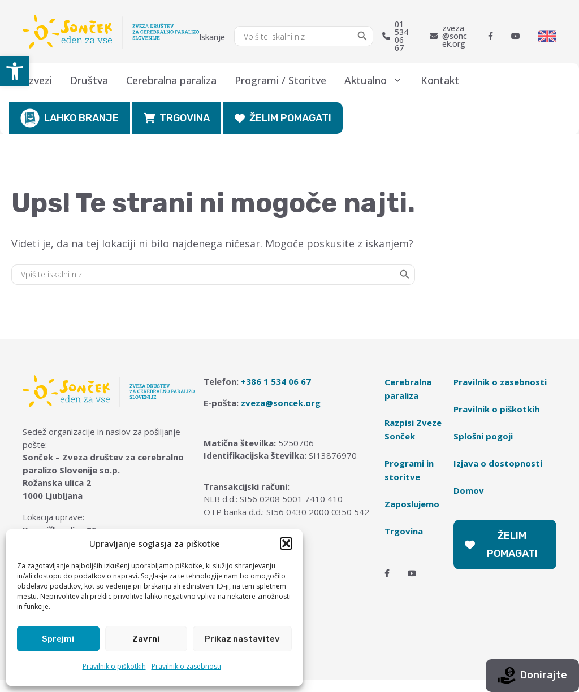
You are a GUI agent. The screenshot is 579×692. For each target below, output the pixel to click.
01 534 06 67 (395, 36)
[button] (14, 71)
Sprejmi (58, 639)
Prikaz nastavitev (242, 639)
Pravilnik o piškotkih (114, 666)
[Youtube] (515, 36)
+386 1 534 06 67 (276, 381)
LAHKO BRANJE (69, 118)
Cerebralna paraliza (171, 80)
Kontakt (440, 80)
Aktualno (378, 80)
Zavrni (145, 639)
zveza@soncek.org (448, 36)
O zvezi (35, 80)
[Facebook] (490, 36)
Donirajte (532, 676)
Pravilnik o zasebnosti (186, 666)
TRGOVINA (177, 118)
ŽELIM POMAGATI (283, 118)
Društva (89, 80)
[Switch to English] (547, 36)
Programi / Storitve (280, 80)
